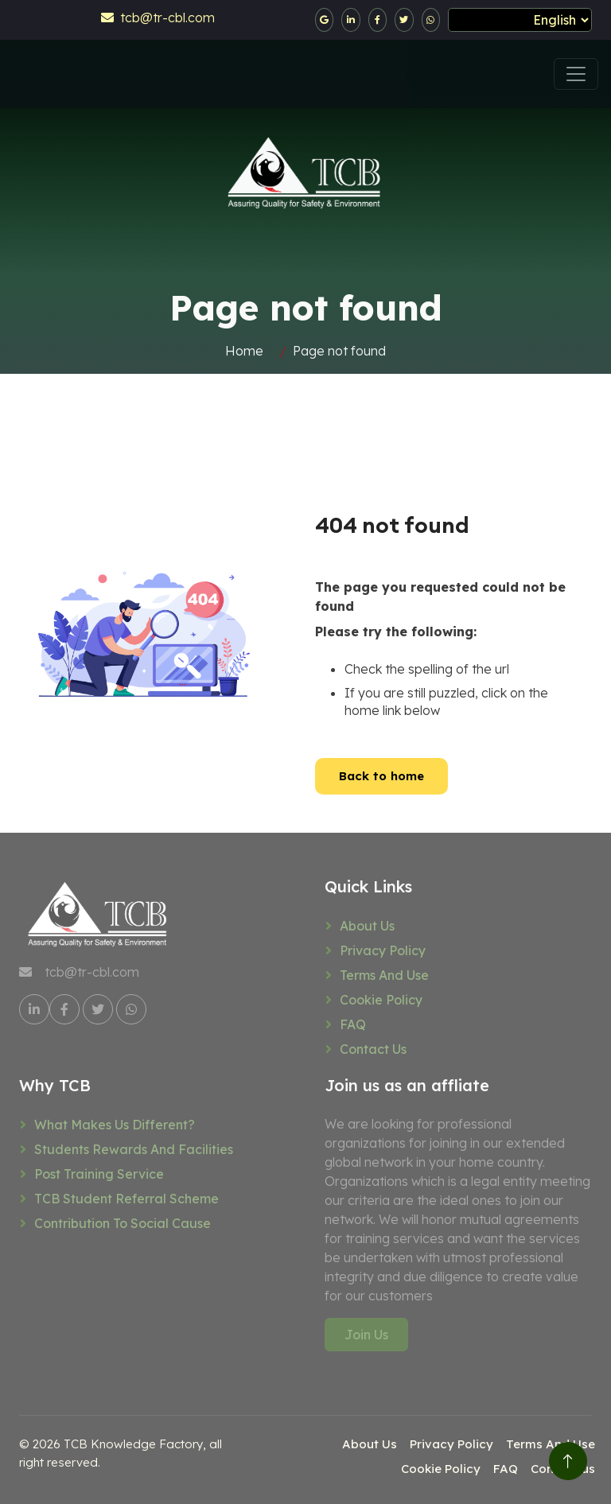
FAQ (353, 1024)
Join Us (366, 1335)
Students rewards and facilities (133, 1149)
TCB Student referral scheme (126, 1199)
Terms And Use (384, 975)
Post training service (99, 1174)
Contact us (373, 1049)
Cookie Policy (381, 1000)
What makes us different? (114, 1125)
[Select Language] (520, 20)
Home (244, 351)
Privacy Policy (383, 950)
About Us (367, 926)
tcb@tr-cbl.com (158, 17)
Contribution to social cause (122, 1223)
